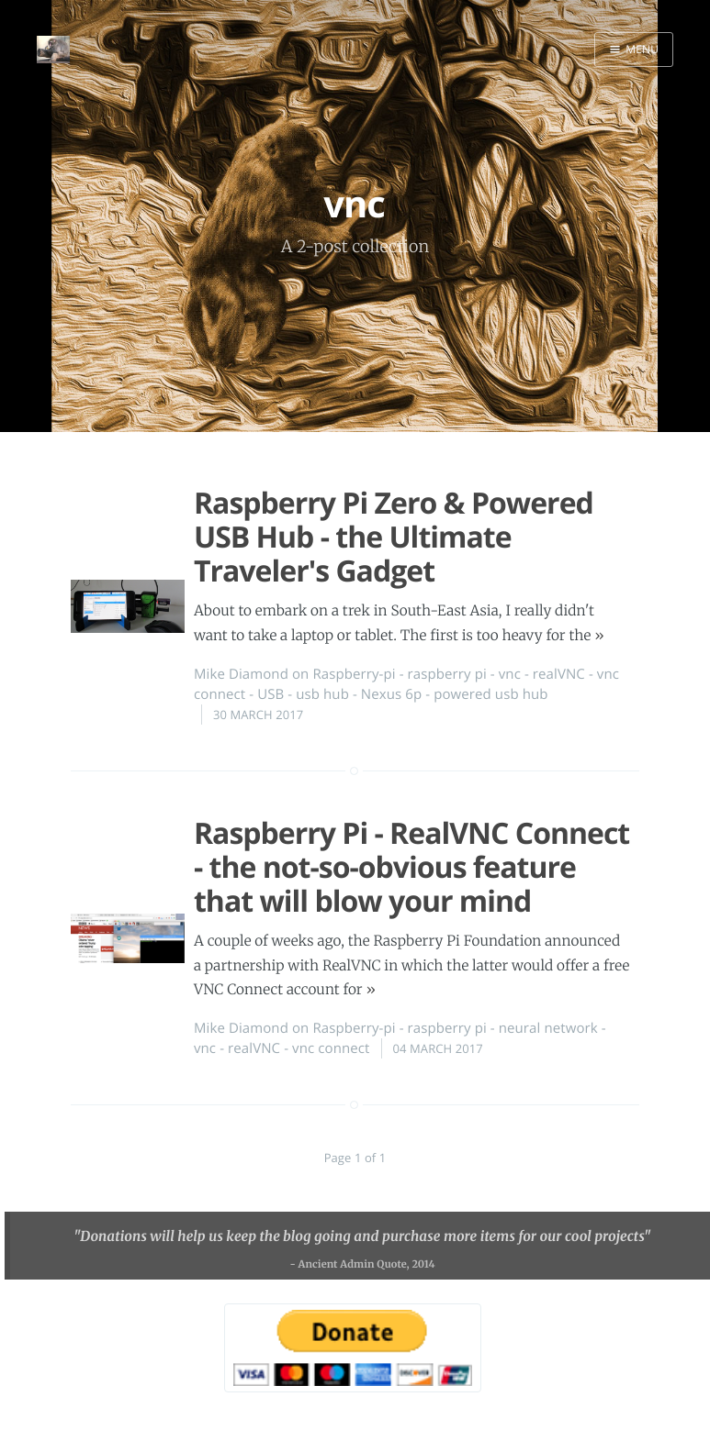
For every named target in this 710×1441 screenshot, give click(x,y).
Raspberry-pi (353, 674)
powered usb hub (490, 694)
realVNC (559, 674)
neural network (548, 1028)
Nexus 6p (391, 694)
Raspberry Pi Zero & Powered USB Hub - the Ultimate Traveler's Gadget (393, 537)
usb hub (322, 694)
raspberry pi (447, 674)
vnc (510, 674)
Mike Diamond (241, 674)
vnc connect (330, 1048)
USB (270, 694)
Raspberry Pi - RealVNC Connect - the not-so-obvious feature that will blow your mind (411, 867)
